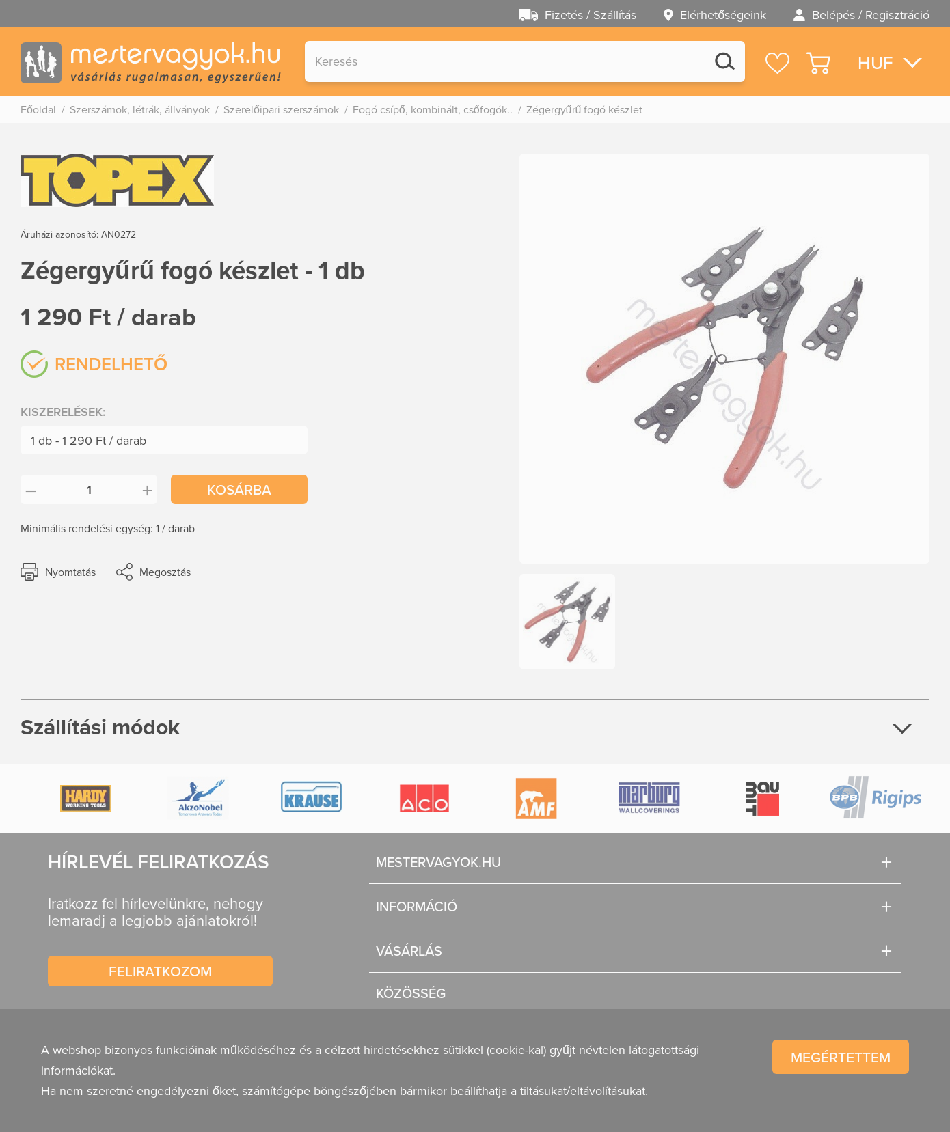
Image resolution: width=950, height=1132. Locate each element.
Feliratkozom (160, 971)
